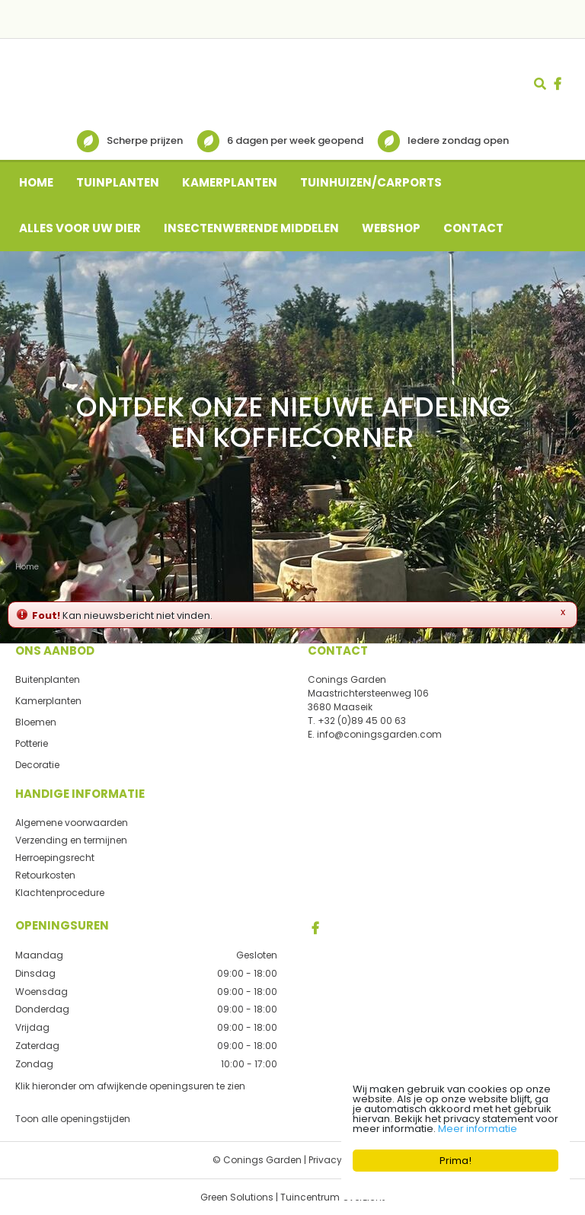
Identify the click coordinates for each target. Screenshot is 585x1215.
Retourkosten (45, 875)
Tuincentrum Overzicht (332, 1196)
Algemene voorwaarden (71, 822)
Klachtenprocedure (59, 892)
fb (557, 83)
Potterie (31, 743)
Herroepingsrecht (54, 857)
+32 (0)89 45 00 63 (362, 720)
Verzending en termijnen (71, 840)
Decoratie (37, 764)
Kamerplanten (48, 700)
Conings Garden (347, 679)
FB (315, 928)
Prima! (456, 1160)
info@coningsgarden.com (379, 734)
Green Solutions (236, 1196)
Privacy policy (340, 1159)
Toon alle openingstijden (72, 1117)
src (540, 83)
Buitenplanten (47, 679)
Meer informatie (477, 1128)
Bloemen (35, 722)
